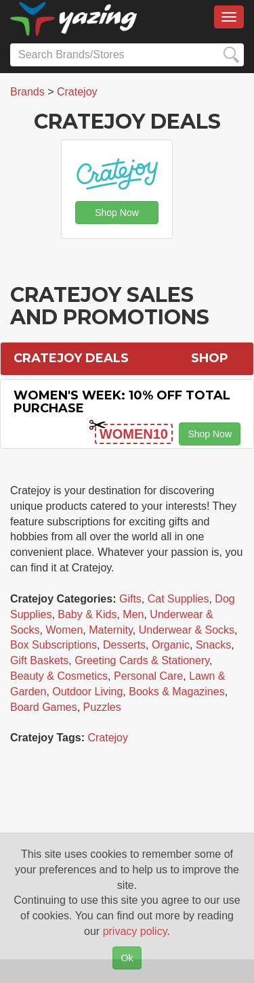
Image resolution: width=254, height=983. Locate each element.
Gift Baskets (39, 660)
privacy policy (135, 931)
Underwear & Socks (186, 630)
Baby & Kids (87, 614)
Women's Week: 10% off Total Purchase (122, 402)
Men (133, 614)
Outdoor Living (87, 691)
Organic (171, 645)
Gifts (130, 599)
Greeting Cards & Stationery (142, 660)
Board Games (43, 707)
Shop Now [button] (117, 212)
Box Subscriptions (53, 645)
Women (64, 630)
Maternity (111, 630)
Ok (127, 958)
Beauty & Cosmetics (59, 676)
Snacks (213, 645)
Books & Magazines (176, 691)
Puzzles (102, 707)
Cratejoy (107, 737)
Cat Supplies (178, 599)
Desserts (124, 645)
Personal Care (148, 676)
